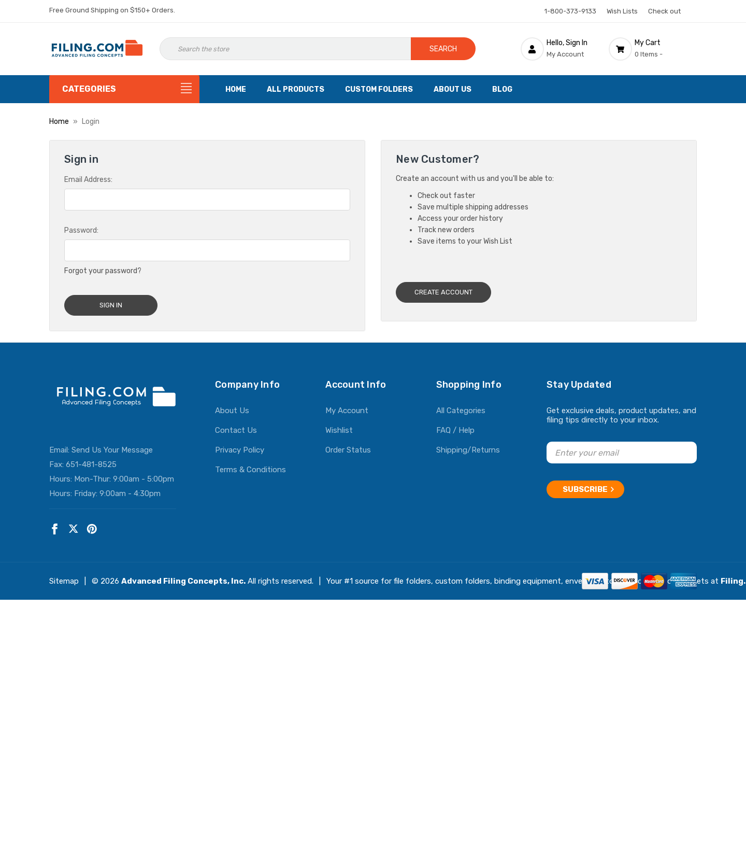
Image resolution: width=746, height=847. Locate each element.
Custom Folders (379, 89)
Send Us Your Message (112, 445)
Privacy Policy (239, 445)
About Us (452, 89)
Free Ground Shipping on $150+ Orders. (112, 10)
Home (235, 89)
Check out (664, 11)
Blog (502, 89)
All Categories (460, 406)
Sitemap (64, 577)
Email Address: (88, 179)
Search (443, 49)
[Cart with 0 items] (653, 48)
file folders (412, 577)
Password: (81, 230)
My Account (346, 406)
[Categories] (124, 89)
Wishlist (339, 426)
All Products (295, 89)
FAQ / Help (455, 426)
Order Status (348, 445)
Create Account (443, 292)
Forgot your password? (102, 270)
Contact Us (236, 426)
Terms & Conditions (250, 465)
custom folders (462, 577)
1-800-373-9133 (570, 11)
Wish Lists (622, 11)
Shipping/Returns (468, 445)
